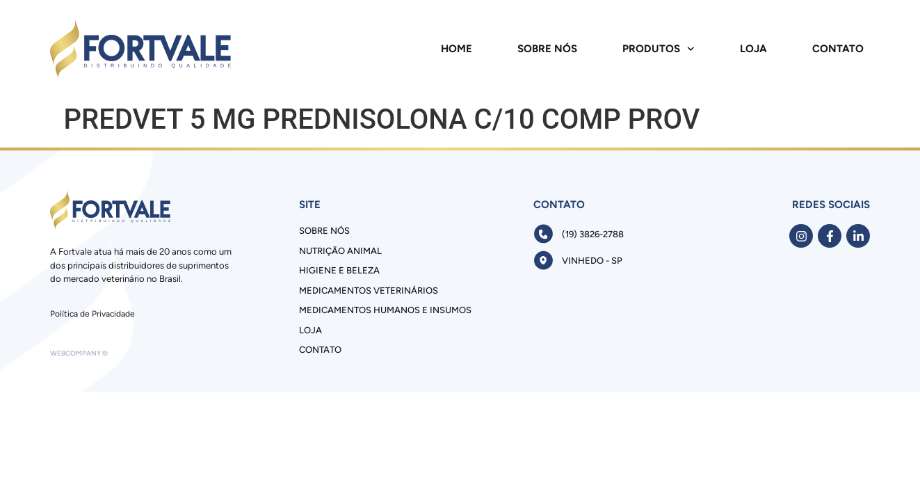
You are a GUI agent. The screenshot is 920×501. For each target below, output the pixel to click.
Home (456, 48)
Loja (753, 48)
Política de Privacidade (92, 314)
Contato (838, 48)
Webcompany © (79, 353)
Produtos (658, 49)
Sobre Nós (547, 48)
